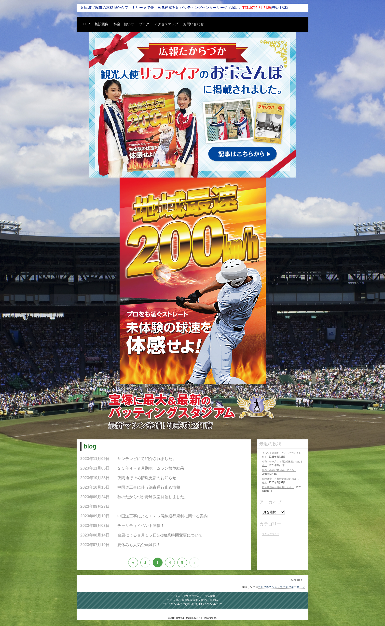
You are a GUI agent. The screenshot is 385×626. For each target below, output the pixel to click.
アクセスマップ (166, 24)
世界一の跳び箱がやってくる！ (279, 470)
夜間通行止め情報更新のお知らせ (146, 478)
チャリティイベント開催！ (141, 526)
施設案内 (102, 24)
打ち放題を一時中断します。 (278, 487)
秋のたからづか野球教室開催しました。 (152, 497)
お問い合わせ (193, 24)
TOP (86, 24)
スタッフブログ (270, 534)
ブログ (144, 24)
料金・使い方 (123, 24)
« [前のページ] (133, 562)
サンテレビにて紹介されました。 (146, 459)
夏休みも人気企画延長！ (139, 545)
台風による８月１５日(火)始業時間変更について (160, 535)
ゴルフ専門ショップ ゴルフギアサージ (281, 587)
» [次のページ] (194, 562)
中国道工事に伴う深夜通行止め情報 (148, 487)
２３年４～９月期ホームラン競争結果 (150, 468)
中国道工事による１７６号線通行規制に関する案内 (162, 516)
